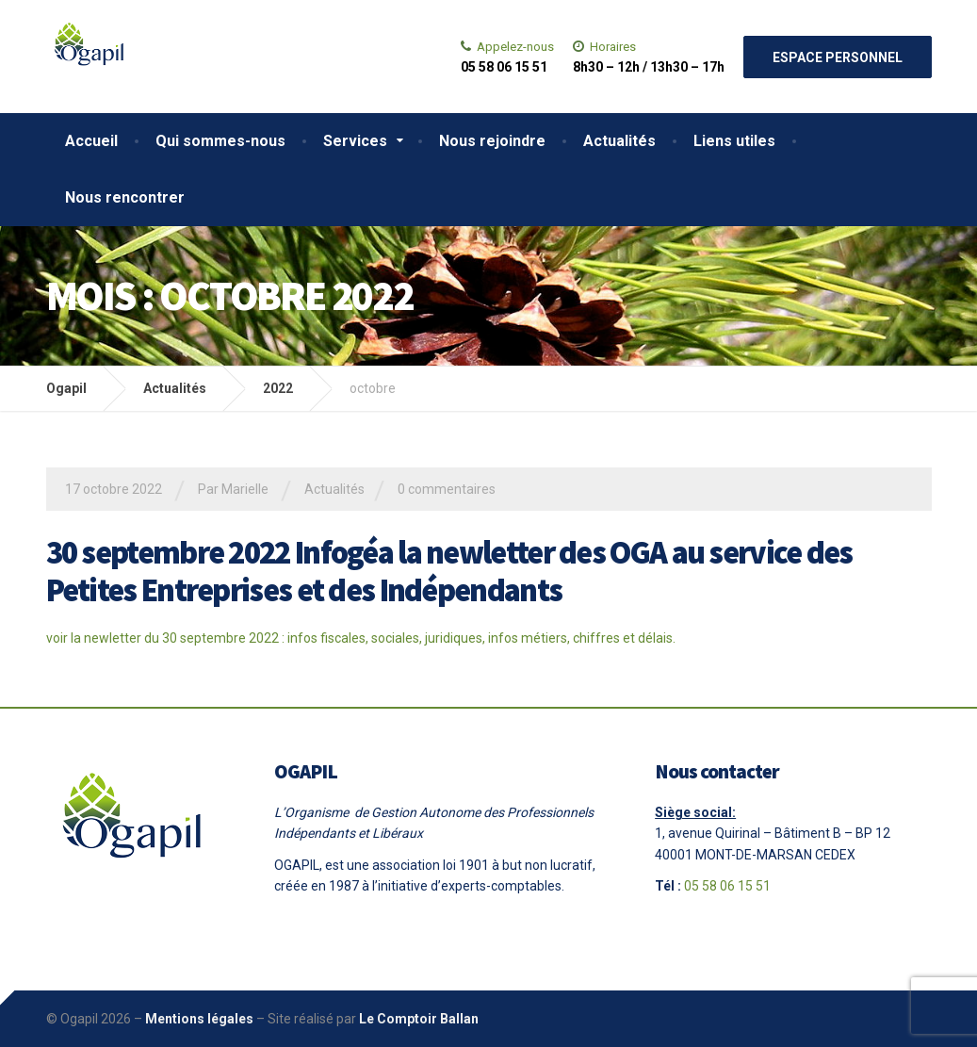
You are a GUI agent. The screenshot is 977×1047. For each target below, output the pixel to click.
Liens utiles (734, 141)
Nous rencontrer (125, 197)
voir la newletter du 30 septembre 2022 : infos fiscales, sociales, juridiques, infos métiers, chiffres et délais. (361, 638)
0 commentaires (447, 489)
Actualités (619, 141)
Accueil (91, 141)
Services (355, 141)
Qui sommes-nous (220, 141)
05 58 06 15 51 (727, 885)
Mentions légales (199, 1018)
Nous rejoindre (492, 141)
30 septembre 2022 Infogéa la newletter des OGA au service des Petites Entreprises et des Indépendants (449, 571)
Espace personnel (838, 57)
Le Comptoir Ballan (419, 1018)
